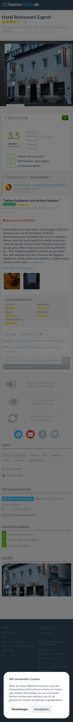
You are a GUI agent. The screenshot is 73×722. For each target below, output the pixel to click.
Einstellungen (20, 709)
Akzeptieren (41, 709)
